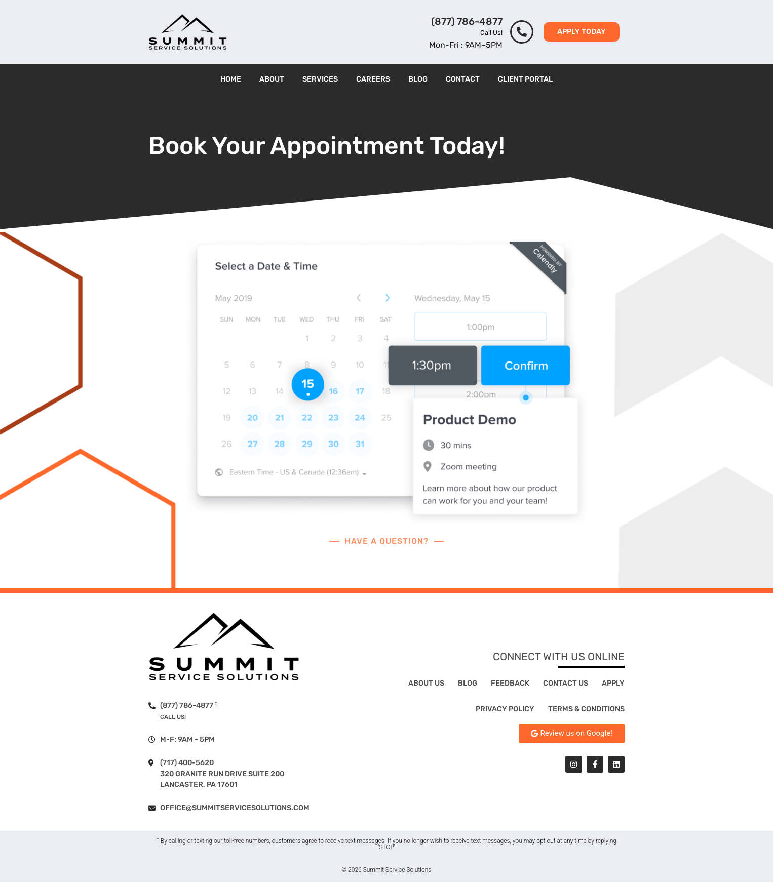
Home (230, 79)
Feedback (510, 684)
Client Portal (525, 79)
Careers (373, 79)
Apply (613, 684)
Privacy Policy (505, 710)
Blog (418, 79)
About (271, 79)
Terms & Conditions (586, 710)
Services (320, 79)
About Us (426, 684)
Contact (463, 79)
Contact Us (565, 684)
